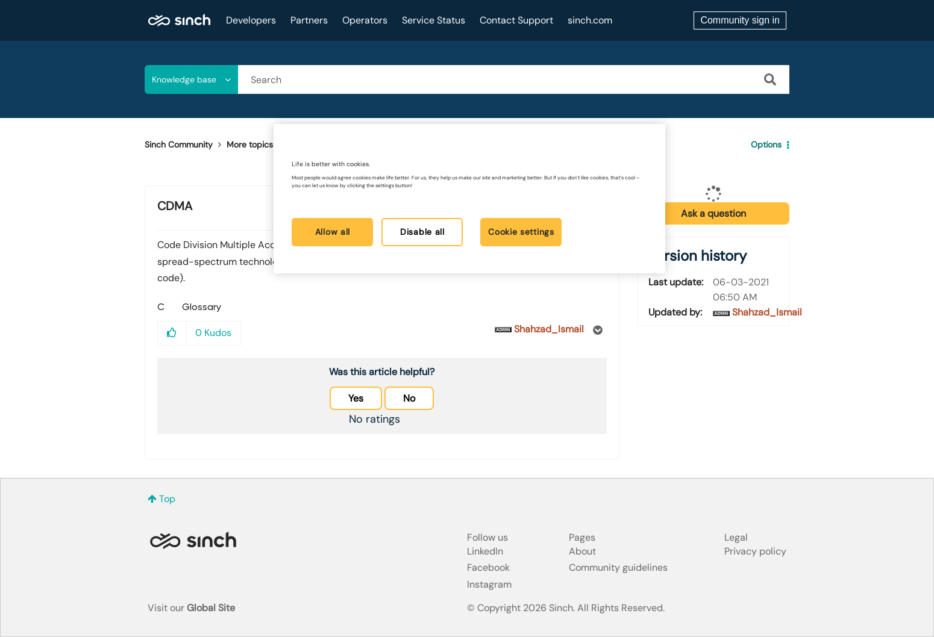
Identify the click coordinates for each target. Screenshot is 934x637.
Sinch (193, 540)
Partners (309, 20)
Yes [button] (355, 398)
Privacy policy (755, 551)
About (582, 551)
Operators (364, 20)
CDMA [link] (347, 144)
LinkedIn (485, 551)
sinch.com (590, 20)
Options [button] (766, 144)
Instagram (489, 584)
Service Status (433, 20)
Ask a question (713, 213)
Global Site (211, 607)
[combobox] (513, 79)
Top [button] (167, 499)
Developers (251, 20)
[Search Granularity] (191, 79)
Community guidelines (618, 567)
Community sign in (740, 20)
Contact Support (516, 20)
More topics (250, 144)
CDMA (174, 206)
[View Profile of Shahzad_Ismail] (549, 329)
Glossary (304, 144)
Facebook (488, 567)
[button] (172, 333)
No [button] (409, 398)
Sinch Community (179, 20)
